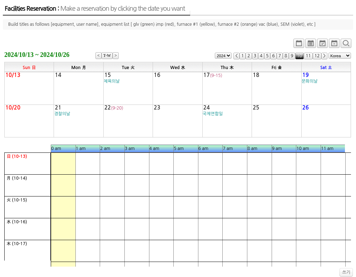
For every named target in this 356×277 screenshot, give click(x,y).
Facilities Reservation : (95, 8)
